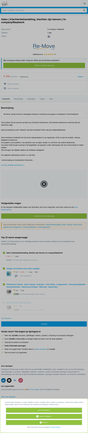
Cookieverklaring (55, 427)
